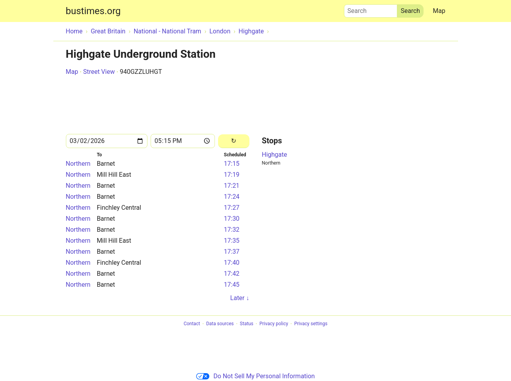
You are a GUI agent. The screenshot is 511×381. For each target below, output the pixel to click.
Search (370, 9)
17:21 (232, 185)
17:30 (232, 218)
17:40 (232, 262)
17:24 (232, 196)
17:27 (232, 207)
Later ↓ (239, 298)
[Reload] (233, 141)
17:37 (232, 251)
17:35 (232, 240)
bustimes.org (93, 10)
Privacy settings (310, 324)
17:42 (232, 273)
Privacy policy (273, 324)
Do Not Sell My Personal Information (255, 376)
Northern (78, 163)
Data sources (220, 324)
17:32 (232, 229)
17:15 (232, 163)
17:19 (232, 174)
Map (439, 11)
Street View (99, 71)
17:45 (232, 284)
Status (246, 324)
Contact (192, 324)
